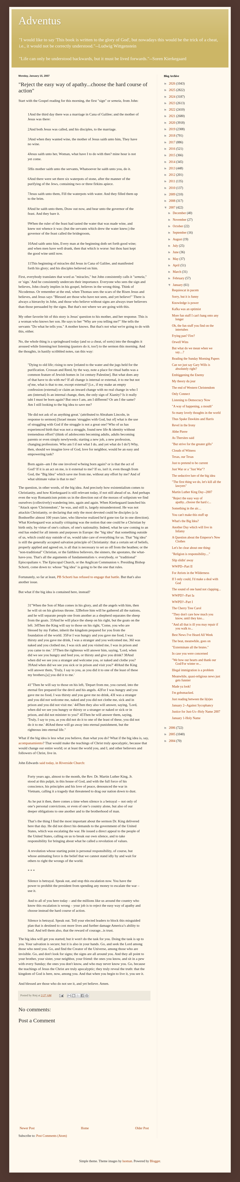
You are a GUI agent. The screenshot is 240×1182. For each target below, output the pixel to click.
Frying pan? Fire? (183, 336)
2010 (172, 188)
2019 (172, 129)
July (176, 245)
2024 (172, 96)
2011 (172, 181)
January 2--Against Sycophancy (192, 705)
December (180, 213)
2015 (172, 155)
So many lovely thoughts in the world (196, 413)
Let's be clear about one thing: (191, 548)
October (178, 226)
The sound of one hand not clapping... (196, 589)
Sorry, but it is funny (185, 296)
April (176, 265)
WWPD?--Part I (182, 602)
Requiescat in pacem (185, 290)
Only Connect (181, 394)
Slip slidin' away (182, 560)
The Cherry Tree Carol (186, 608)
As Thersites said (183, 438)
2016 (172, 148)
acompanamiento (30, 743)
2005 (172, 734)
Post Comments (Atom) (51, 1136)
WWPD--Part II (182, 566)
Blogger (155, 1161)
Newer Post (27, 1128)
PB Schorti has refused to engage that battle (88, 577)
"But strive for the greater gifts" (192, 444)
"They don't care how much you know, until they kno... (192, 616)
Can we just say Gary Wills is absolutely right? (191, 366)
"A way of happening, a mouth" (192, 406)
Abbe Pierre (179, 431)
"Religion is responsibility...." (191, 554)
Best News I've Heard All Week (192, 635)
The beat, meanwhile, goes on (191, 641)
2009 (172, 194)
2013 (172, 168)
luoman (127, 1161)
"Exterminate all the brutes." (190, 647)
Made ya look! (181, 686)
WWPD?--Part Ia (183, 595)
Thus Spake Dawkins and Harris (193, 419)
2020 (172, 122)
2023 (172, 103)
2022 (172, 109)
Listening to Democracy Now (191, 400)
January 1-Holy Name (186, 718)
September (180, 232)
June (176, 252)
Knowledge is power (185, 303)
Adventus (39, 21)
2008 (172, 201)
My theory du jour (183, 381)
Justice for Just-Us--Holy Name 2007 (196, 711)
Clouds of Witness (184, 450)
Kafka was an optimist (186, 309)
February (179, 278)
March (177, 271)
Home (85, 1128)
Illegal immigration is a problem (193, 670)
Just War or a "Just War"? (188, 469)
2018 (172, 135)
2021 (172, 116)
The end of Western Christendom (193, 387)
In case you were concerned (190, 653)
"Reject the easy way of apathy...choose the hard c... (191, 500)
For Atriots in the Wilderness (190, 573)
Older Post (142, 1128)
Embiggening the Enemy (188, 375)
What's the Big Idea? (185, 521)
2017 (172, 142)
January (178, 285)
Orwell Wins (180, 342)
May (176, 259)
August (178, 239)
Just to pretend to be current (190, 463)
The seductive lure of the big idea (193, 475)
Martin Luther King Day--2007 (192, 492)
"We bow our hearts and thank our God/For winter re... (194, 662)
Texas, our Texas (183, 457)
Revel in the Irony (183, 425)
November (180, 219)
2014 (172, 162)
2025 (172, 90)
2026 (172, 83)
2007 (172, 207)
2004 (172, 741)
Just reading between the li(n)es (192, 699)
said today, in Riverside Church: (62, 763)
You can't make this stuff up (190, 515)
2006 (172, 727)
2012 (172, 174)
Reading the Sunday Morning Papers (195, 358)
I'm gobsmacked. (183, 692)
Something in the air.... (186, 508)
